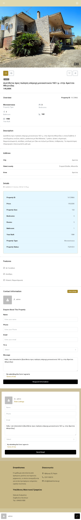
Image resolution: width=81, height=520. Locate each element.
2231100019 (48, 477)
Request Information (40, 382)
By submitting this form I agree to (40, 375)
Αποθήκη (9, 274)
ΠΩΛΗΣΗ (6, 79)
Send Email (40, 452)
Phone (5, 325)
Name (5, 315)
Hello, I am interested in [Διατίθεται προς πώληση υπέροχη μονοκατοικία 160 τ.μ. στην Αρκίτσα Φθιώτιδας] (40, 364)
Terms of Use (11, 377)
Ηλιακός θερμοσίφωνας (14, 280)
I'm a (5, 345)
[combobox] (40, 350)
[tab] (5, 73)
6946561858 (21, 501)
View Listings (73, 291)
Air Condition (10, 268)
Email (5, 335)
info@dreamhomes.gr (52, 481)
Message (6, 355)
